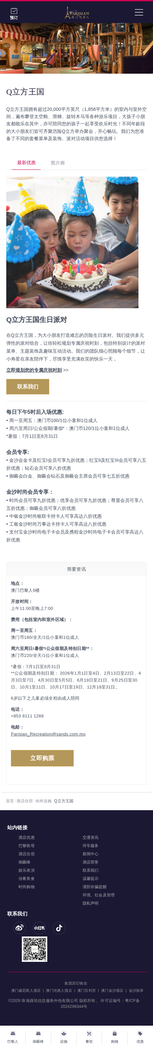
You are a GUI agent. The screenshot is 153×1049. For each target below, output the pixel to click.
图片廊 (58, 162)
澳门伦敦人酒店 (59, 990)
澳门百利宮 (86, 990)
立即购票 (42, 758)
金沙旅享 (136, 990)
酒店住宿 (25, 801)
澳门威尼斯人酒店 (26, 990)
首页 (10, 801)
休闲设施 (43, 801)
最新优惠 (26, 162)
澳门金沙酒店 (112, 990)
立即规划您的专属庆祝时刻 (34, 370)
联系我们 (27, 386)
